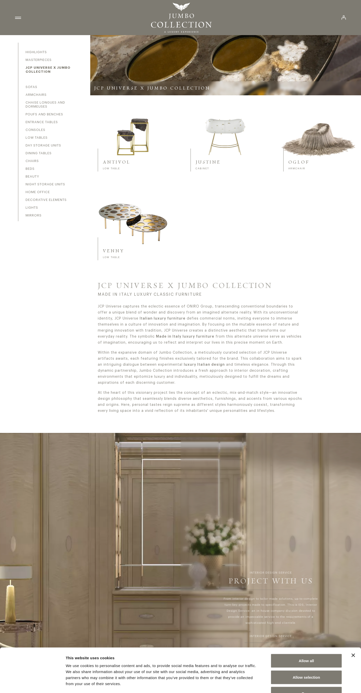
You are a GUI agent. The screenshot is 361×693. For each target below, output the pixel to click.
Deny (306, 660)
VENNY (113, 251)
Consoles (35, 129)
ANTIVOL (116, 162)
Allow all (306, 627)
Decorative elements (46, 199)
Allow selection (306, 644)
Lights (32, 207)
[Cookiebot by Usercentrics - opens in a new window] (32, 683)
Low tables (37, 137)
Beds (30, 168)
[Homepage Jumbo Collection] (181, 18)
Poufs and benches (44, 114)
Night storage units (45, 184)
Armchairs (36, 94)
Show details (263, 683)
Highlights (36, 52)
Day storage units (43, 145)
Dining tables (39, 153)
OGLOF (298, 162)
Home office (38, 192)
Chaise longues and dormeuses (45, 104)
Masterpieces (39, 59)
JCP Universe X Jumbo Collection (48, 69)
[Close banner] (353, 622)
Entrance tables (42, 122)
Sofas (31, 87)
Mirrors (34, 215)
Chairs (32, 161)
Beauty (32, 176)
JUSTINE (208, 162)
